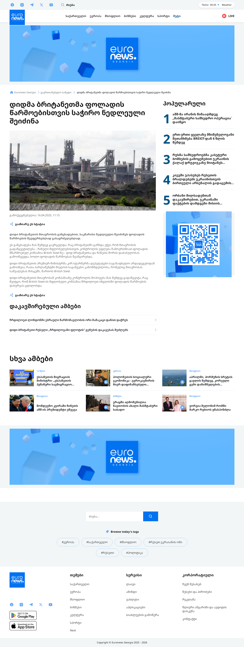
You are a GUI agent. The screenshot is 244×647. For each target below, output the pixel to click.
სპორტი (75, 623)
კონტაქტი (189, 619)
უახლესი (132, 599)
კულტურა (77, 615)
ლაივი (130, 584)
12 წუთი (41, 371)
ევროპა (117, 371)
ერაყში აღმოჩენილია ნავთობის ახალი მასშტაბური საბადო (135, 405)
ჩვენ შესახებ (191, 584)
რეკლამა (189, 599)
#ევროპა (68, 542)
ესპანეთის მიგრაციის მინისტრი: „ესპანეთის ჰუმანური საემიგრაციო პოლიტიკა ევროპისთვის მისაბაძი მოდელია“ (56, 380)
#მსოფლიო (128, 542)
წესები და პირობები (197, 592)
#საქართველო (97, 542)
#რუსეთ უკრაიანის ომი (165, 542)
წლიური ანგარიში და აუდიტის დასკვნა (204, 609)
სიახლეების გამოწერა (142, 615)
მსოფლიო (194, 371)
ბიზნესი (117, 396)
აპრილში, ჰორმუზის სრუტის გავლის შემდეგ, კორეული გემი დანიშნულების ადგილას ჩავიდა (210, 380)
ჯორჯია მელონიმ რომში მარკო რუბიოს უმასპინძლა (210, 407)
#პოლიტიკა (134, 553)
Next (73, 630)
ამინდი (131, 592)
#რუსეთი (107, 553)
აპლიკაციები (135, 607)
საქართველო (79, 584)
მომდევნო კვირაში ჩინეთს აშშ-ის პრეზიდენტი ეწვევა (57, 407)
